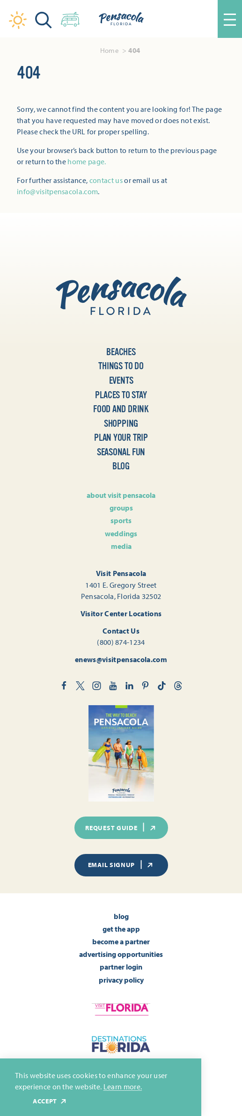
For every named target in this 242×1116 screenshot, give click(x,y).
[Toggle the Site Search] (43, 19)
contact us (106, 180)
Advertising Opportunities (121, 954)
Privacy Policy (121, 980)
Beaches (121, 352)
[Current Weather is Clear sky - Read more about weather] (18, 20)
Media (121, 546)
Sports (121, 520)
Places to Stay (121, 395)
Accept (50, 1101)
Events (121, 380)
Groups (121, 507)
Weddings (121, 533)
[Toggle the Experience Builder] (70, 17)
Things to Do (121, 366)
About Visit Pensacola (121, 495)
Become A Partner (121, 941)
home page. (86, 161)
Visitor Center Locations (121, 613)
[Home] (121, 18)
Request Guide (120, 827)
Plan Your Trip (121, 437)
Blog (121, 466)
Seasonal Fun (121, 452)
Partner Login (121, 966)
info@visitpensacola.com (57, 191)
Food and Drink (121, 409)
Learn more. (122, 1086)
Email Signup (121, 864)
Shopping (121, 423)
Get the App (121, 929)
